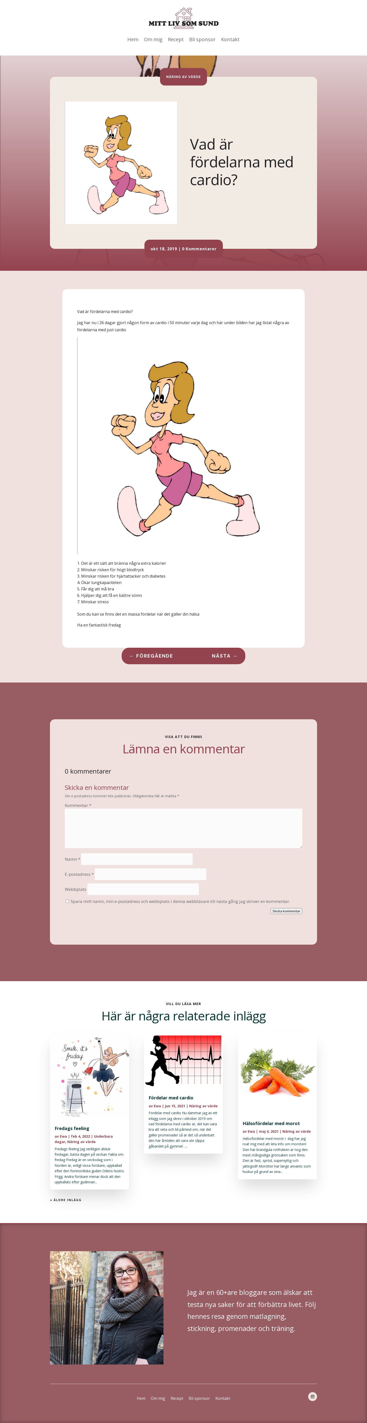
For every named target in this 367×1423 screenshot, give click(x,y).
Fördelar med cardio (171, 1098)
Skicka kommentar (286, 911)
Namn (72, 859)
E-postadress (79, 874)
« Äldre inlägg (66, 1200)
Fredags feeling (72, 1128)
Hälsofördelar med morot (271, 1123)
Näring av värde (183, 76)
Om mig (153, 39)
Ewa (63, 1136)
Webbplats (75, 889)
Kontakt (230, 39)
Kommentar (78, 805)
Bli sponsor (202, 39)
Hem (132, 39)
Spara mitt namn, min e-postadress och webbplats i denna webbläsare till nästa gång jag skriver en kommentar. (180, 901)
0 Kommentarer (199, 249)
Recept (176, 39)
